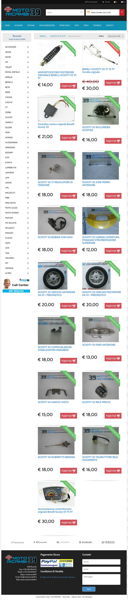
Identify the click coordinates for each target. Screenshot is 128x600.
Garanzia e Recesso (68, 577)
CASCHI (8, 102)
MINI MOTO (10, 203)
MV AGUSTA (10, 223)
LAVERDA (9, 172)
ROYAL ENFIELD (11, 72)
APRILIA (8, 77)
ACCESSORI (10, 47)
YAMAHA (9, 268)
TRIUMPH (9, 258)
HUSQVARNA (11, 142)
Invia (89, 589)
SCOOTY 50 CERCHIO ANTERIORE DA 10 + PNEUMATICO (56, 294)
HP (6, 62)
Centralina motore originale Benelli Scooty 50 (56, 126)
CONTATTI (110, 25)
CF (6, 107)
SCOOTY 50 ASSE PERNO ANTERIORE (96, 184)
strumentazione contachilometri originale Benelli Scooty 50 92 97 (55, 510)
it (115, 2)
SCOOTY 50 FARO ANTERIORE (98, 344)
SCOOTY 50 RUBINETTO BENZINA (56, 457)
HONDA (9, 137)
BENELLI (9, 82)
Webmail (74, 597)
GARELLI (9, 122)
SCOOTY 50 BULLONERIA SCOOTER (96, 129)
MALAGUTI (10, 192)
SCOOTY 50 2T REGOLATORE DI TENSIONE (55, 184)
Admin (79, 597)
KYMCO (8, 162)
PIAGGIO (9, 233)
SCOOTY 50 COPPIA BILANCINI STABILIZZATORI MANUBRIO (55, 349)
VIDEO (86, 25)
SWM (7, 243)
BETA (7, 87)
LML (7, 187)
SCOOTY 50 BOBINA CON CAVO (55, 237)
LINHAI (8, 182)
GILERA (8, 127)
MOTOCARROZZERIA (47, 25)
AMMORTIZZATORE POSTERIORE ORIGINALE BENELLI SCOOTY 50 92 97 (57, 75)
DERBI (8, 112)
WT (6, 263)
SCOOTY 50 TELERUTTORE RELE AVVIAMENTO (100, 459)
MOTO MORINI (11, 213)
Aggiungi (69, 85)
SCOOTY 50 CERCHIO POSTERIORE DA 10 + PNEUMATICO (101, 294)
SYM (7, 248)
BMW (7, 92)
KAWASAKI (10, 147)
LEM (7, 177)
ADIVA (8, 52)
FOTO (77, 25)
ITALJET (8, 67)
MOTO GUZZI (11, 208)
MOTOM (9, 218)
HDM (7, 132)
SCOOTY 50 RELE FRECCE (96, 402)
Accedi (106, 2)
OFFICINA (31, 25)
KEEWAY (9, 152)
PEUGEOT (9, 228)
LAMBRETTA (10, 167)
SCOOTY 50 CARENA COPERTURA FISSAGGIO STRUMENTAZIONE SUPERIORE (100, 240)
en (123, 2)
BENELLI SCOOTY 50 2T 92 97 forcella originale (98, 71)
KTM (7, 157)
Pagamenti (46, 577)
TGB (7, 253)
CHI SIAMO (18, 25)
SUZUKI (8, 238)
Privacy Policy (66, 597)
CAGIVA (8, 97)
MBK (7, 197)
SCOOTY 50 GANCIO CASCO (53, 402)
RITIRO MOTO (65, 25)
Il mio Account (90, 2)
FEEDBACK (97, 25)
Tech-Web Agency (87, 597)
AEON (8, 57)
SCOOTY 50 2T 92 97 (58, 36)
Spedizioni (55, 577)
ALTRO (8, 273)
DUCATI (8, 117)
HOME (7, 25)
